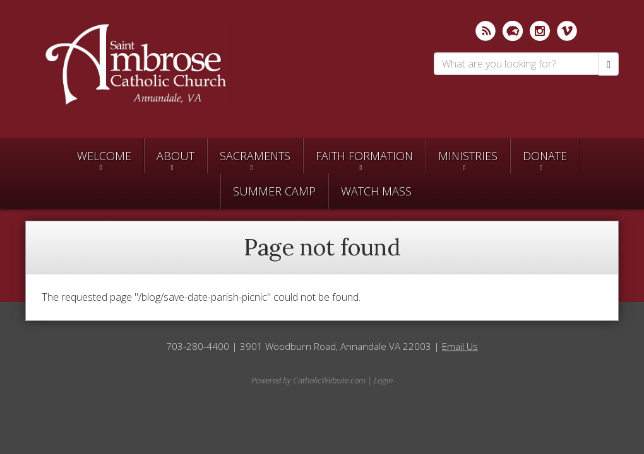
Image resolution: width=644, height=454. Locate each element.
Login (383, 380)
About (175, 155)
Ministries (468, 155)
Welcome (104, 155)
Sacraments (255, 155)
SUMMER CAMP (274, 191)
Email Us (460, 346)
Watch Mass (376, 191)
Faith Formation (364, 155)
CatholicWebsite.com (329, 380)
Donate (545, 155)
